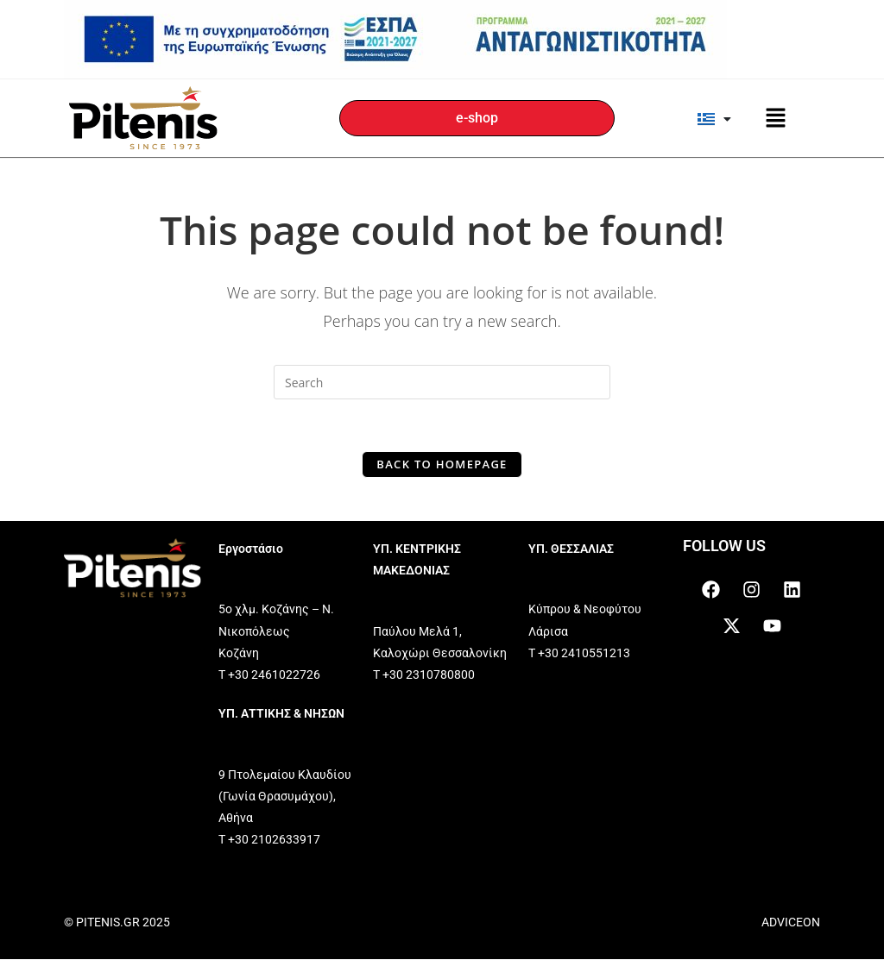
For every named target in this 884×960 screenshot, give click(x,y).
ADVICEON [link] (790, 922)
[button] (775, 118)
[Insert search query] (442, 382)
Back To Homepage (441, 464)
